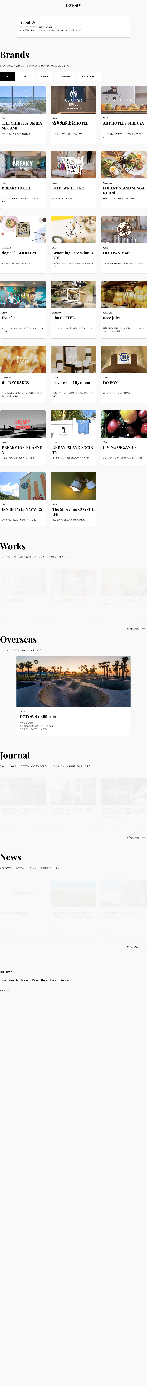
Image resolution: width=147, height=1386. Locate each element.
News (44, 980)
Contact (65, 980)
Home (3, 980)
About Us (13, 980)
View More (133, 628)
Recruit (53, 980)
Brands (24, 980)
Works (35, 980)
